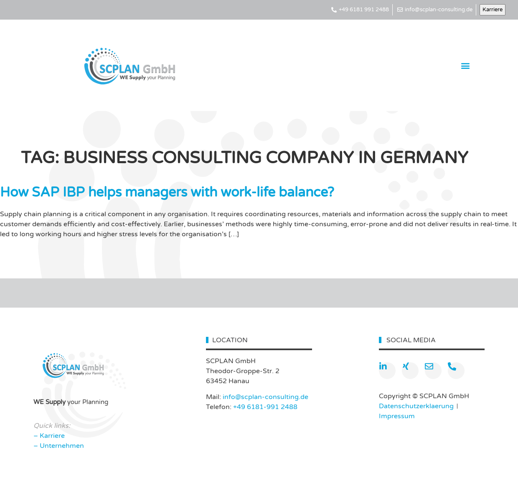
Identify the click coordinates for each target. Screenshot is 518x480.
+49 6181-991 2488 (265, 407)
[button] (465, 65)
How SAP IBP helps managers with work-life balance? (167, 192)
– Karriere (49, 436)
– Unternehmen (58, 446)
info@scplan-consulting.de (265, 397)
